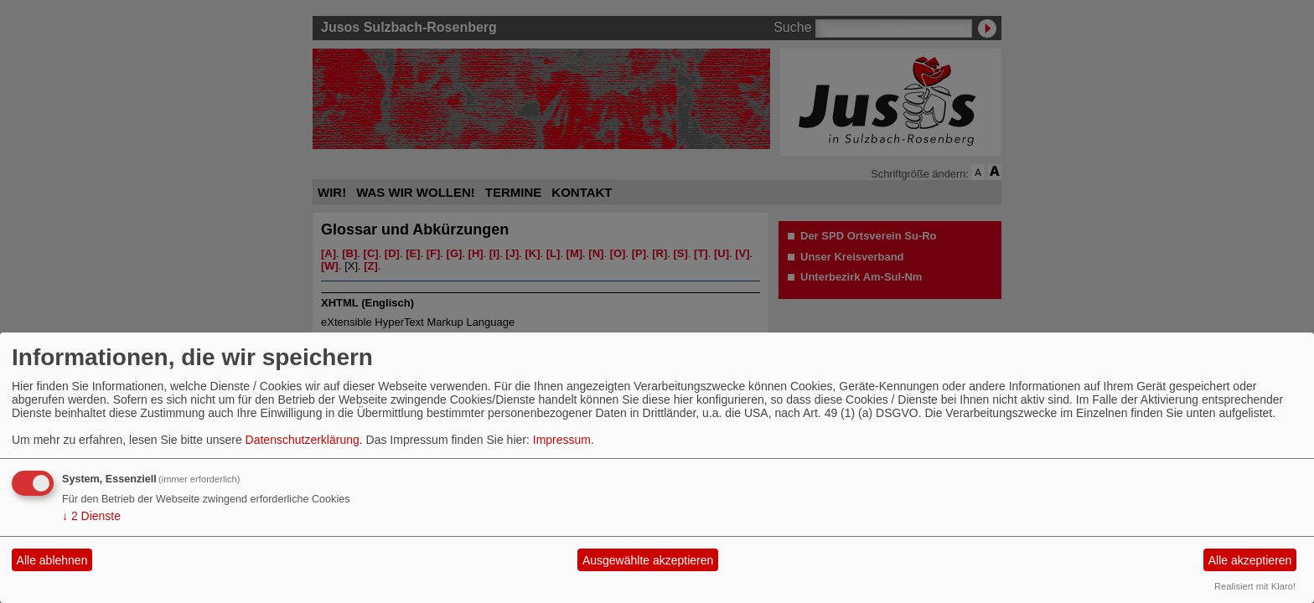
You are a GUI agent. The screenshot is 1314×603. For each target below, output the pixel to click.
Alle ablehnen (52, 560)
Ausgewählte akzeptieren (647, 560)
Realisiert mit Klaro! (1255, 586)
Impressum (562, 439)
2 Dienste (91, 516)
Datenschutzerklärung (303, 439)
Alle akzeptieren (1250, 560)
